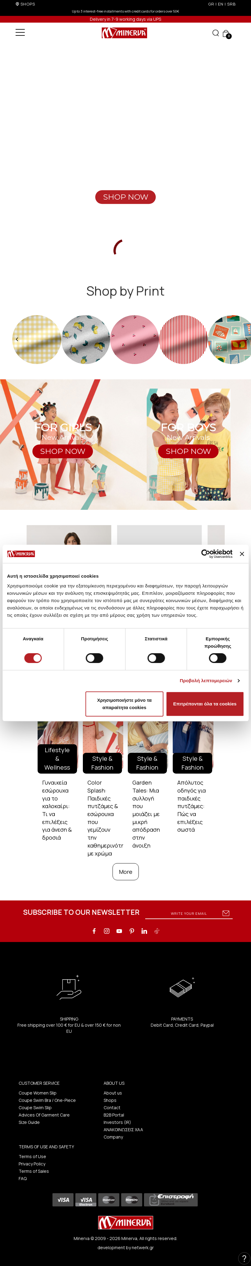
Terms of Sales (34, 1171)
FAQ (23, 1178)
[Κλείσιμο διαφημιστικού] (242, 554)
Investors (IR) (117, 1122)
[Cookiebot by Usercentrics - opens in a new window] (206, 553)
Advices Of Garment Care (44, 1115)
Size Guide (29, 1122)
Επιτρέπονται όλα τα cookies (205, 703)
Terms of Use (32, 1156)
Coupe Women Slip (38, 1093)
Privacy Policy (32, 1164)
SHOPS (27, 4)
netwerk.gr (143, 1247)
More (125, 871)
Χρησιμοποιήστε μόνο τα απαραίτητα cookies (124, 703)
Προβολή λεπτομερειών (206, 680)
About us (113, 1093)
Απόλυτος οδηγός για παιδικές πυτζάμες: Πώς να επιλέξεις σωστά (191, 806)
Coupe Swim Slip (35, 1107)
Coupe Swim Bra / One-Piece (47, 1100)
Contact (112, 1107)
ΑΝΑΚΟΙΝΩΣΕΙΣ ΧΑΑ (123, 1129)
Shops (110, 1100)
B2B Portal (114, 1115)
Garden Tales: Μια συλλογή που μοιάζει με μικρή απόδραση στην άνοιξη (146, 814)
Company (113, 1137)
